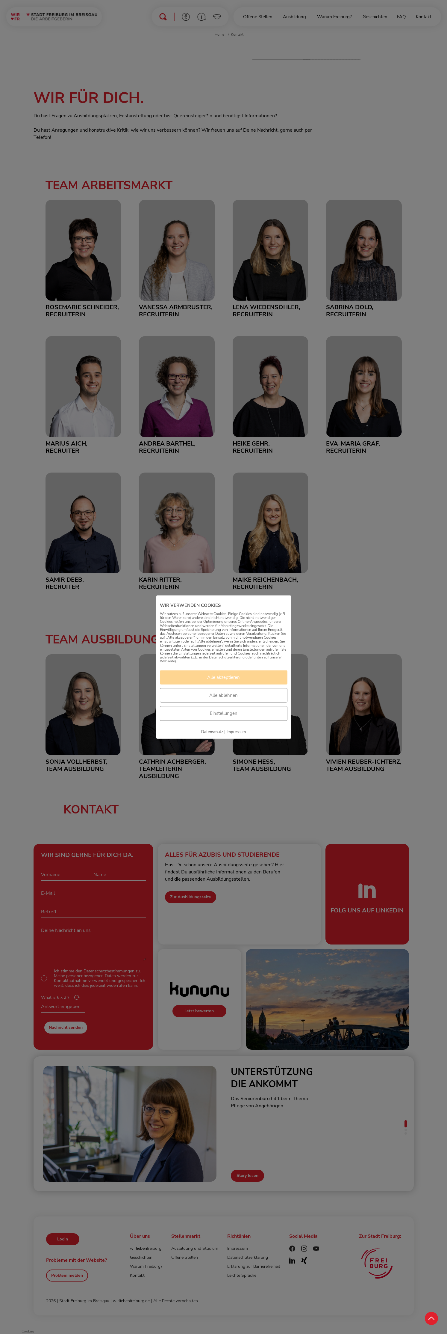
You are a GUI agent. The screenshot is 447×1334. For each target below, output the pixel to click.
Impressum (236, 732)
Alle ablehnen (223, 695)
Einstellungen (223, 713)
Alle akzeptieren (223, 677)
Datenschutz (212, 732)
